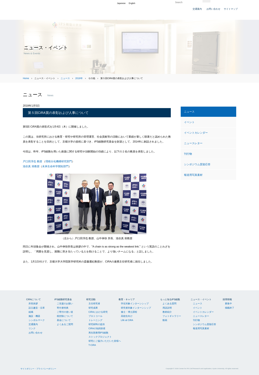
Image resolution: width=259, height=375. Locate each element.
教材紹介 (167, 312)
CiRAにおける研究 (98, 312)
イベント (189, 122)
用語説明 (167, 307)
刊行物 (188, 153)
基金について (64, 320)
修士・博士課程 (129, 312)
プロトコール (95, 316)
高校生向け (126, 316)
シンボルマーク (37, 320)
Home (26, 78)
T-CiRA (92, 345)
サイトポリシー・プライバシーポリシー (38, 369)
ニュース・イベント (201, 299)
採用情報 (227, 299)
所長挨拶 (33, 303)
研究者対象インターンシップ (136, 307)
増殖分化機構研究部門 (58, 161)
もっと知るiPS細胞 (170, 299)
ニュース (65, 78)
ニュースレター (193, 143)
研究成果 (93, 307)
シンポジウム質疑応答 (197, 164)
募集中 (228, 303)
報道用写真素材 (193, 174)
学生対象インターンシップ (135, 303)
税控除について (65, 316)
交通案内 (33, 324)
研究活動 (90, 299)
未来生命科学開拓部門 (55, 166)
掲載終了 (229, 307)
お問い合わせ (35, 332)
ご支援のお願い (65, 303)
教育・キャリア (127, 299)
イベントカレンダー (196, 132)
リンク (32, 328)
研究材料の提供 (97, 324)
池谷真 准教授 (31, 166)
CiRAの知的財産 (97, 328)
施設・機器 (34, 316)
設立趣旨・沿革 (37, 307)
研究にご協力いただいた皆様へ (105, 341)
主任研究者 (94, 303)
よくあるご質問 (65, 324)
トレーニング (95, 320)
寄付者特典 (62, 307)
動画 (165, 320)
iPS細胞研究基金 (63, 299)
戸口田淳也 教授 (32, 161)
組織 (31, 312)
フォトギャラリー (172, 316)
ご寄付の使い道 (65, 312)
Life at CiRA (127, 320)
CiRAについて (33, 299)
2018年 (79, 78)
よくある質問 (169, 303)
